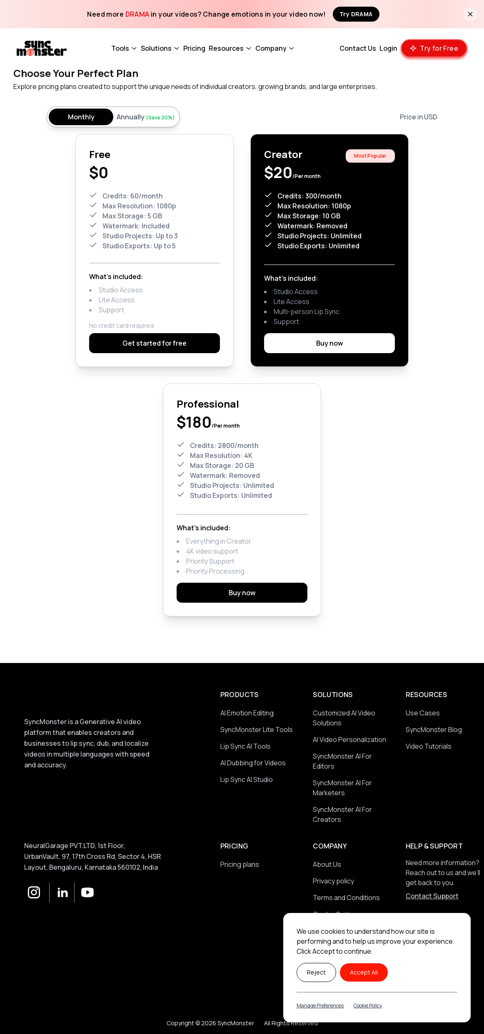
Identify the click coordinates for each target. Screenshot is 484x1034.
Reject (316, 972)
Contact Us (357, 48)
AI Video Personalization (349, 739)
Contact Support (432, 895)
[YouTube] (84, 893)
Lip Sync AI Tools (245, 746)
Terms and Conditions (346, 897)
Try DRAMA (356, 14)
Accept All (364, 972)
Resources (230, 48)
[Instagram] (34, 893)
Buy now (329, 343)
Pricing (194, 48)
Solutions (160, 48)
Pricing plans (239, 864)
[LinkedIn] (59, 893)
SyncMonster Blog (434, 729)
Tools (124, 48)
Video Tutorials (429, 746)
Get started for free (154, 343)
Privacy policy (333, 881)
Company (275, 48)
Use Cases (423, 712)
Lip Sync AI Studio (246, 779)
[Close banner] (470, 14)
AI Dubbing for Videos (253, 762)
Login (388, 48)
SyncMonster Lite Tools (256, 729)
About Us (327, 864)
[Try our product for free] (434, 48)
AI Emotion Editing (247, 712)
